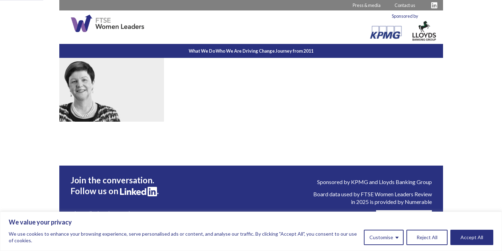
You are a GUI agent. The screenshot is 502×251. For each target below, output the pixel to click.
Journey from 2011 (319, 51)
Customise (381, 237)
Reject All (427, 237)
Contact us (405, 5)
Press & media (367, 5)
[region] (251, 231)
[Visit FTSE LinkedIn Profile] (434, 5)
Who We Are (221, 51)
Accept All (471, 237)
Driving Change (266, 51)
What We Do (177, 51)
